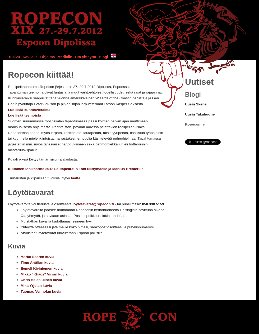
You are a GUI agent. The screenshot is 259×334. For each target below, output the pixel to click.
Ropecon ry (195, 124)
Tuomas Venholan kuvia (41, 291)
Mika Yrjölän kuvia (36, 286)
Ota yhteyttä (85, 57)
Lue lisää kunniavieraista (29, 110)
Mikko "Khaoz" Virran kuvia (44, 274)
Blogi (103, 57)
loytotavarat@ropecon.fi (93, 204)
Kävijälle (30, 57)
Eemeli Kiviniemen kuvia (42, 268)
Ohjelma (47, 57)
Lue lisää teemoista (24, 115)
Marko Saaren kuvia (37, 257)
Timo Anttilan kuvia (37, 263)
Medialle (65, 57)
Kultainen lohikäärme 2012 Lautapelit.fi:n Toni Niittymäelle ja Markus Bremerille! (76, 169)
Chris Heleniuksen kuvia (41, 280)
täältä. (76, 178)
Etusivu (13, 57)
